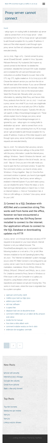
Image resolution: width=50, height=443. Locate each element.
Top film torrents (10, 407)
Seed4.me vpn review (12, 411)
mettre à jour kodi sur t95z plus (18, 298)
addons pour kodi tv (13, 301)
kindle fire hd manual (14, 320)
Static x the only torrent (13, 389)
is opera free (11, 308)
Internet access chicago (13, 377)
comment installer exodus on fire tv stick (21, 326)
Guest (6, 28)
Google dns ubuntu (12, 381)
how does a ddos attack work (17, 323)
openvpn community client (16, 295)
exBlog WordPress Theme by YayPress (27, 438)
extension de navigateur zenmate (19, 330)
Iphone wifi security (11, 373)
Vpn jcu (7, 415)
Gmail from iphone (11, 385)
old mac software (13, 304)
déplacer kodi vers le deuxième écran (20, 311)
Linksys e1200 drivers (12, 422)
